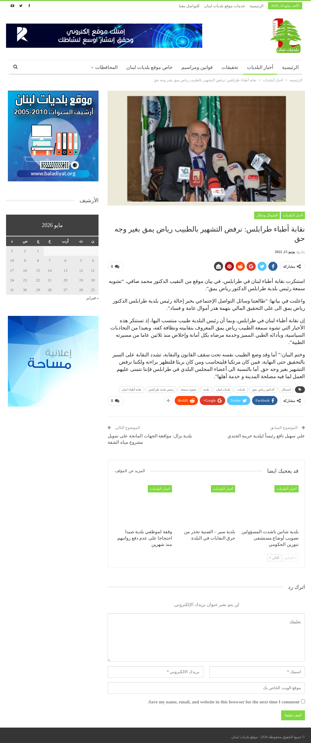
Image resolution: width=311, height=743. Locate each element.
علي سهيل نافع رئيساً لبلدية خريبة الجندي (266, 433)
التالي (274, 555)
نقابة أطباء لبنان (131, 388)
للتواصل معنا (189, 6)
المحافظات (106, 67)
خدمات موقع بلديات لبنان (224, 6)
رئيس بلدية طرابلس (161, 388)
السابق (290, 555)
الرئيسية (257, 6)
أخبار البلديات (260, 67)
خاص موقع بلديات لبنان (149, 67)
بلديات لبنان (223, 388)
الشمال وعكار (267, 215)
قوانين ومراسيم (197, 67)
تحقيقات (230, 67)
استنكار (286, 388)
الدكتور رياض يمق (263, 388)
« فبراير (92, 298)
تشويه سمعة (188, 388)
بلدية (206, 388)
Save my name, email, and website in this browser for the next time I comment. (223, 699)
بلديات (241, 388)
